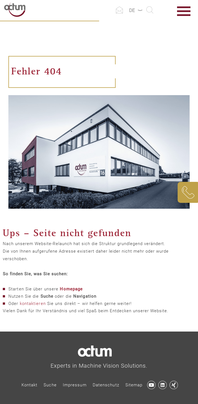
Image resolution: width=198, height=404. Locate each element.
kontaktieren (33, 303)
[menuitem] (29, 385)
